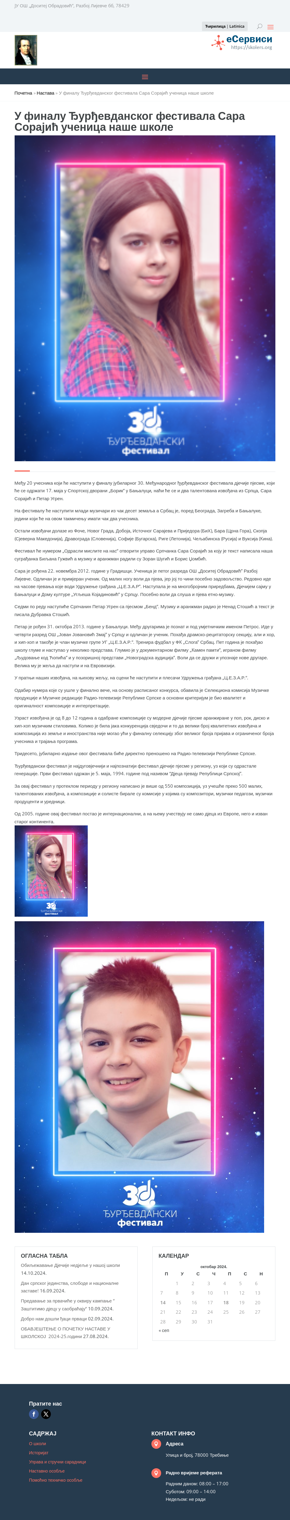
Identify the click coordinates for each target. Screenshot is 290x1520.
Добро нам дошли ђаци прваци (54, 1319)
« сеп (164, 1330)
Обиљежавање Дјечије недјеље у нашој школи (70, 1265)
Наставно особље (47, 1471)
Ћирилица (215, 26)
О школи (37, 1444)
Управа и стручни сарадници (57, 1462)
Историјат (38, 1453)
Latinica (237, 26)
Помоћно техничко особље (55, 1480)
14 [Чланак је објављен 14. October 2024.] (163, 1302)
